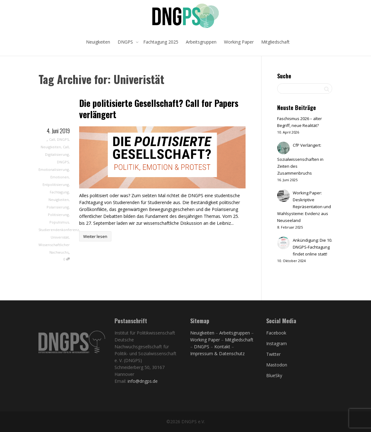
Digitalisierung (57, 154)
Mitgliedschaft (275, 42)
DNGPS (126, 42)
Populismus (59, 222)
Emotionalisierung (53, 169)
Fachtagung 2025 (160, 42)
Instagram (276, 343)
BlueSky (274, 375)
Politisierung (58, 214)
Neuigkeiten (98, 42)
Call (52, 139)
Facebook (276, 333)
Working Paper (239, 42)
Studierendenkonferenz (58, 229)
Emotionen (59, 177)
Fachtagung (59, 192)
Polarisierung (58, 207)
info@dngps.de (143, 381)
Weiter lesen (95, 236)
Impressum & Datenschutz (217, 353)
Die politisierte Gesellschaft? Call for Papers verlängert (158, 109)
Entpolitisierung (56, 184)
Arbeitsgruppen (201, 42)
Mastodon (276, 365)
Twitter (273, 354)
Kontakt (222, 347)
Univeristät (60, 237)
